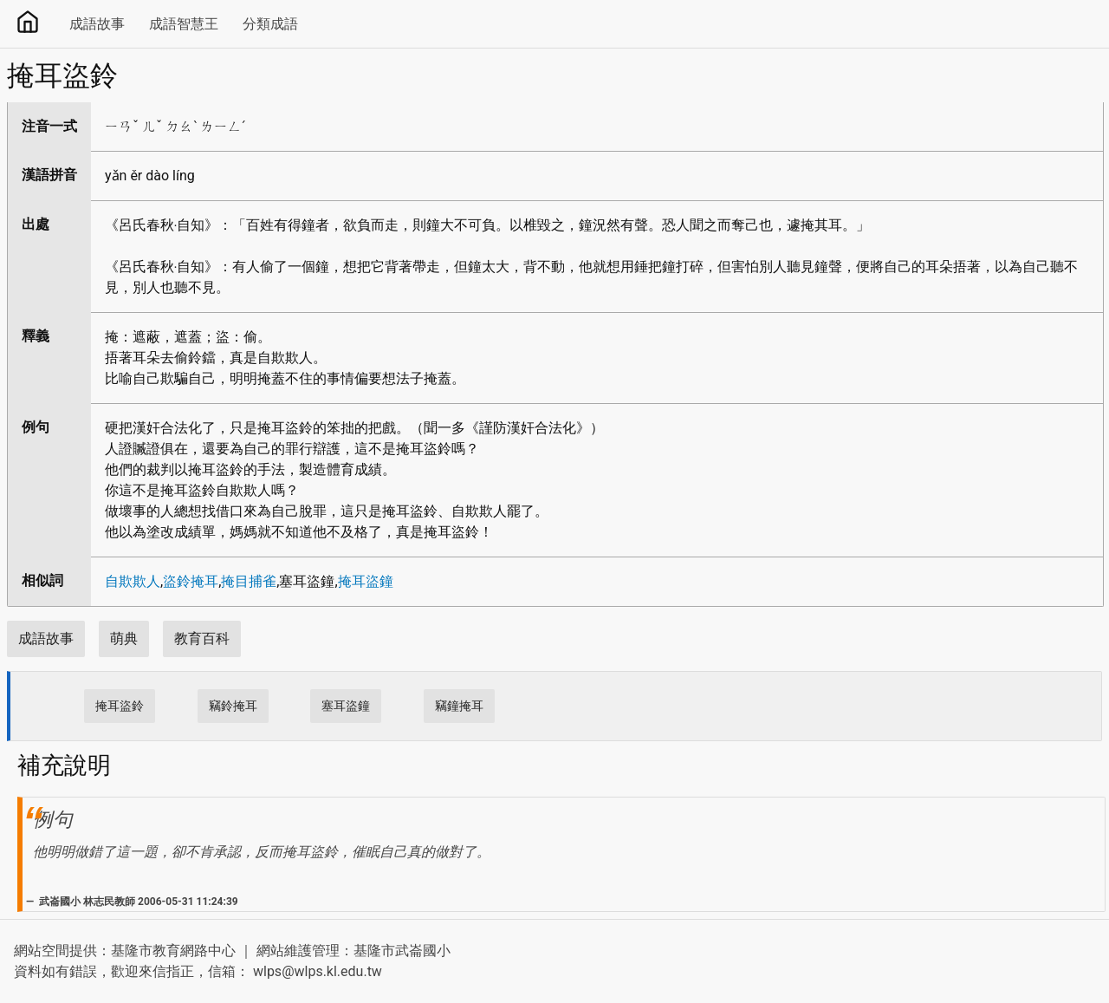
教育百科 (202, 638)
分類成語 (270, 24)
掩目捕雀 (248, 581)
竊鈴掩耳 (233, 706)
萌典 (124, 638)
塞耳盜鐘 (345, 706)
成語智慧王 (183, 24)
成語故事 (97, 24)
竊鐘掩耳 (459, 706)
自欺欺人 (132, 581)
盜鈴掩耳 (190, 581)
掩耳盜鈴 (119, 706)
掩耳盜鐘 (365, 581)
